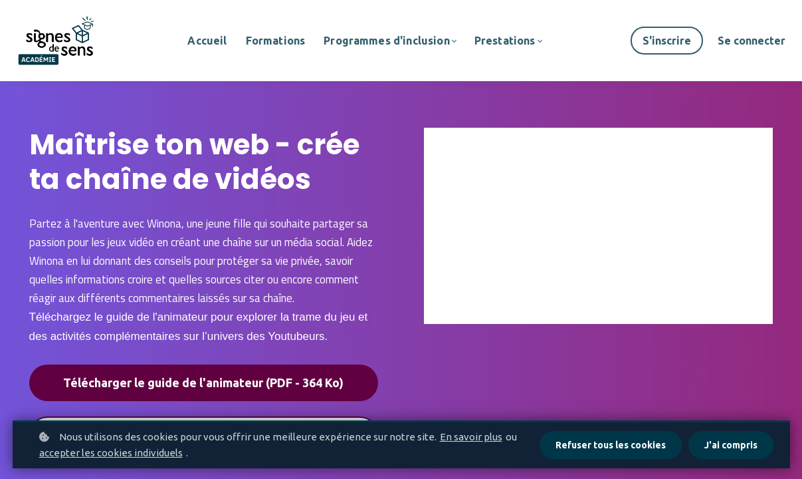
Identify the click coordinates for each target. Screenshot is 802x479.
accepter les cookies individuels (111, 452)
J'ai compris (730, 445)
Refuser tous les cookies (610, 445)
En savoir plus (471, 436)
